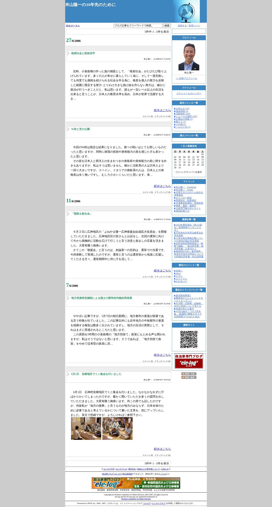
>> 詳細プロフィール (186, 78)
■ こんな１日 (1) (182, 127)
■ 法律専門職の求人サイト (187, 208)
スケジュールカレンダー (188, 93)
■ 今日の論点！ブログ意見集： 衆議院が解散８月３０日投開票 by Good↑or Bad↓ (188, 314)
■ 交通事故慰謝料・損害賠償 (188, 203)
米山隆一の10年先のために (90, 4)
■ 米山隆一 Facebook (185, 187)
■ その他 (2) (180, 124)
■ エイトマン (180, 278)
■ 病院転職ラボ (181, 211)
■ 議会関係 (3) (181, 111)
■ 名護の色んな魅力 (184, 308)
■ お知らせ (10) (181, 108)
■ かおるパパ (180, 281)
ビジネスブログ (158, 503)
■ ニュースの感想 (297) (185, 116)
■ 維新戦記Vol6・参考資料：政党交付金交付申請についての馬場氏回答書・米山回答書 (188, 254)
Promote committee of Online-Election (136, 499)
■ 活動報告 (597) (182, 113)
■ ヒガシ (178, 276)
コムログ (147, 503)
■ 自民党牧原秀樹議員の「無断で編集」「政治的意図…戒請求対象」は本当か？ (188, 246)
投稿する (182, 25)
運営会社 (132, 469)
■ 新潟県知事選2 (182, 295)
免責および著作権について (148, 469)
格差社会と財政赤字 (83, 53)
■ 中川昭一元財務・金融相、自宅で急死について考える (188, 304)
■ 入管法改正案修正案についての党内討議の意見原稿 (188, 239)
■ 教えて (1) (180, 121)
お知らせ (165, 469)
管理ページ (194, 25)
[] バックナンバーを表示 (189, 172)
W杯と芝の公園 (80, 129)
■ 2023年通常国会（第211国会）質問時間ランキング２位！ (188, 228)
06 (193, 157)
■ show (177, 273)
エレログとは (121, 469)
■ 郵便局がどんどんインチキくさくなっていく (188, 299)
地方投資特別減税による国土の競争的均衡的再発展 (101, 298)
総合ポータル (73, 25)
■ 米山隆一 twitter (183, 189)
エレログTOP (108, 469)
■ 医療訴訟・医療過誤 (185, 200)
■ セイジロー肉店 (183, 197)
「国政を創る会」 (81, 213)
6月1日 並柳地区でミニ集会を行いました (96, 374)
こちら (163, 474)
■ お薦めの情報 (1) (183, 119)
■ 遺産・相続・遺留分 (185, 205)
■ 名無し (178, 270)
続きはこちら (162, 110)
